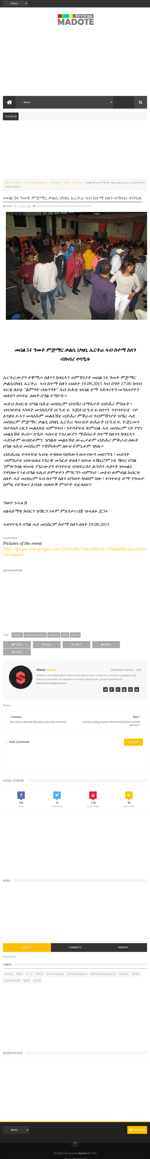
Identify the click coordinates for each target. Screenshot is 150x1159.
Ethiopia (124, 966)
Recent (27, 940)
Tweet (17, 644)
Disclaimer (80, 1151)
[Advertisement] (75, 62)
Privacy (68, 1151)
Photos (78, 182)
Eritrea (18, 182)
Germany (55, 182)
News (67, 182)
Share (45, 644)
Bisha (19, 966)
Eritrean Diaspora (36, 182)
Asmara (8, 966)
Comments (75, 940)
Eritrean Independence (103, 966)
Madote (83, 1145)
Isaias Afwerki (12, 973)
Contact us (137, 1122)
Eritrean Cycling (55, 966)
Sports (37, 973)
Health (135, 966)
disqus (133, 734)
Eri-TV (29, 966)
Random (123, 940)
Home (8, 182)
